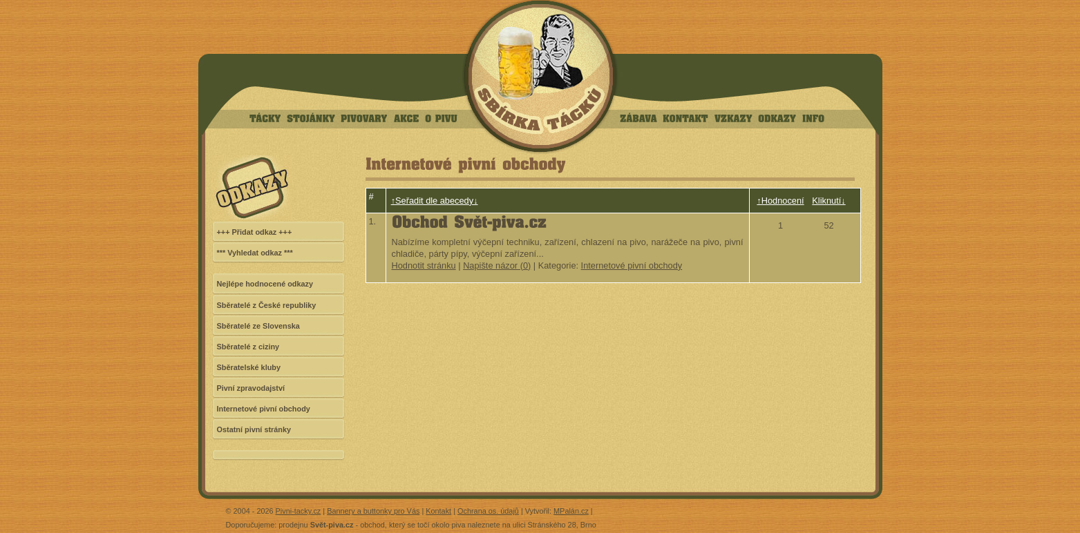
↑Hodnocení (780, 200)
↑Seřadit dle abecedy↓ (434, 200)
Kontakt (438, 511)
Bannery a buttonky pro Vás (373, 511)
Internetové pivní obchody (632, 265)
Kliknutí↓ (828, 200)
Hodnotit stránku (424, 265)
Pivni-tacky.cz (298, 511)
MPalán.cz (571, 511)
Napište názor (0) (497, 265)
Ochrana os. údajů (488, 511)
